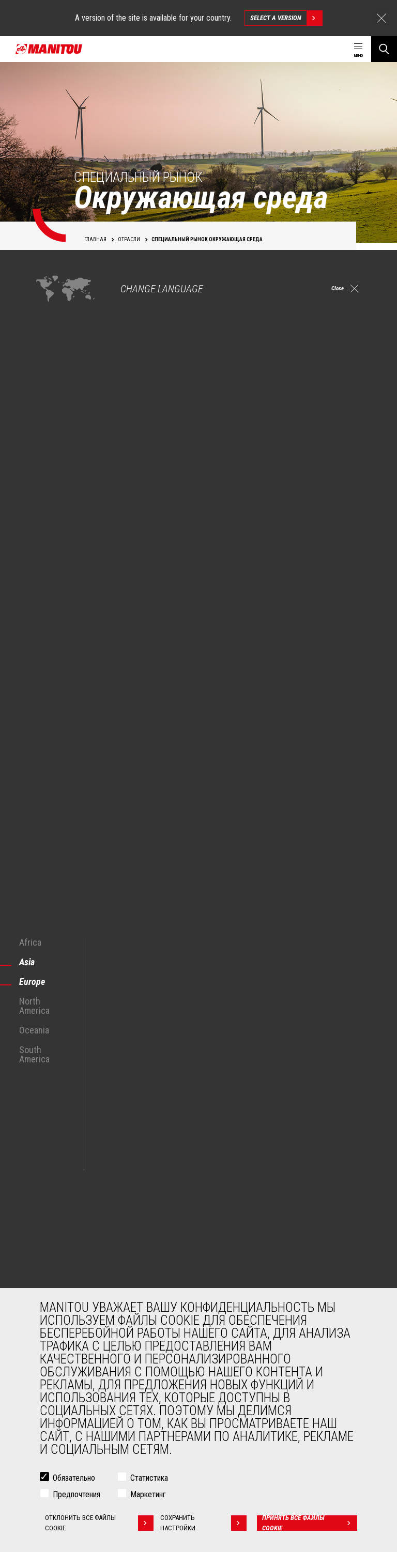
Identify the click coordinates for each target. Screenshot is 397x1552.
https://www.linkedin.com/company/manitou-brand (329, 1152)
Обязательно (74, 1478)
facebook (259, 1152)
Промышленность (66, 1250)
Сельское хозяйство (70, 1225)
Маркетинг (148, 1494)
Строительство (62, 1237)
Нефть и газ (56, 1262)
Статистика (149, 1478)
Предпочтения (76, 1494)
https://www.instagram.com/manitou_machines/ (306, 1152)
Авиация (52, 1275)
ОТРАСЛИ (46, 1207)
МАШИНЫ (221, 1207)
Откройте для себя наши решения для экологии (107, 936)
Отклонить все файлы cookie (98, 1523)
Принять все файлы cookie (311, 1523)
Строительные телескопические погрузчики (280, 1225)
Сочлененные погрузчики (252, 1287)
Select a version (286, 18)
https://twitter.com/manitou (283, 1152)
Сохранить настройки (206, 1523)
